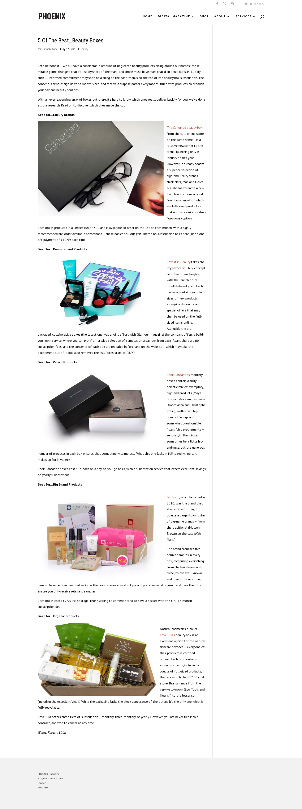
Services (244, 16)
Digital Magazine (174, 16)
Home (147, 16)
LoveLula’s (167, 635)
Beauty (84, 49)
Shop (204, 16)
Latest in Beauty (178, 262)
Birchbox (173, 497)
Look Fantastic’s (178, 375)
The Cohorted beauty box (184, 127)
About (220, 16)
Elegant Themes (57, 802)
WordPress (83, 802)
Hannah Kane (50, 49)
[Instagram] (232, 5)
